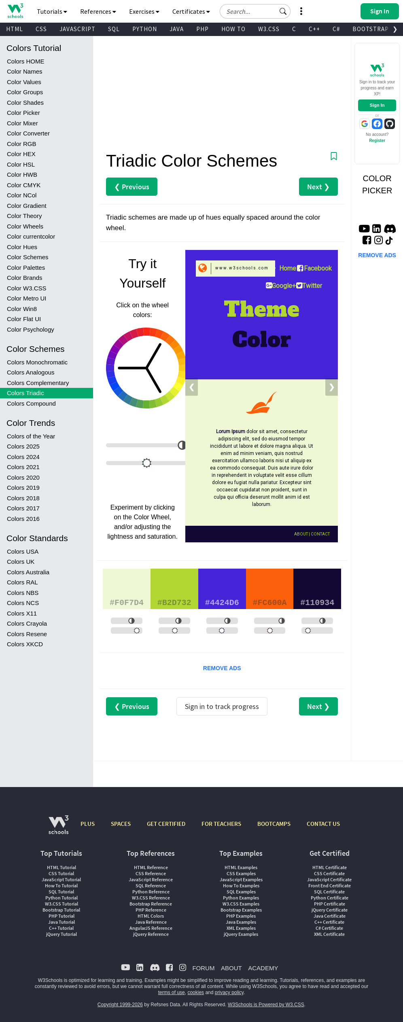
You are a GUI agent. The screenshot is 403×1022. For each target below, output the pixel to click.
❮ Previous (131, 186)
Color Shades (25, 102)
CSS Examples (241, 873)
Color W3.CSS (27, 288)
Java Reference (151, 922)
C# (336, 29)
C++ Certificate (329, 922)
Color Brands (24, 277)
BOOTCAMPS (274, 823)
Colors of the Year (31, 436)
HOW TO (233, 29)
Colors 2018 (23, 498)
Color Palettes (26, 267)
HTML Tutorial (61, 867)
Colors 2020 (23, 477)
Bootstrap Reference (150, 904)
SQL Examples (241, 892)
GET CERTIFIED (166, 823)
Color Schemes (28, 257)
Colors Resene (27, 634)
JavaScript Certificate (329, 879)
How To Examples (241, 885)
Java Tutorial (61, 922)
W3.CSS (269, 29)
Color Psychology (30, 329)
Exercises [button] (144, 11)
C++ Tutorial (61, 928)
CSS (41, 29)
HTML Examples (241, 867)
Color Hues (22, 246)
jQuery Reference (151, 934)
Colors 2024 (23, 456)
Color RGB (21, 143)
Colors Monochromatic (37, 362)
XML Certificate (329, 934)
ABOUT (231, 968)
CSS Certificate (329, 873)
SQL (114, 29)
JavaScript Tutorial (61, 879)
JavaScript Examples (241, 879)
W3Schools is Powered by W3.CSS (266, 1004)
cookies (195, 992)
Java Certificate (330, 916)
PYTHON (144, 29)
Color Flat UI (24, 318)
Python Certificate (329, 898)
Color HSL (21, 164)
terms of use (171, 992)
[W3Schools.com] (58, 829)
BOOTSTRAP (370, 29)
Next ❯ (318, 186)
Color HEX (21, 153)
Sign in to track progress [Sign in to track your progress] (222, 706)
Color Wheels (25, 226)
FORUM (203, 968)
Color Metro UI (27, 298)
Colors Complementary (38, 382)
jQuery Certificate (330, 910)
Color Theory (24, 215)
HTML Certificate (329, 867)
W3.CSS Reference (151, 898)
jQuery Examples (241, 934)
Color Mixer (22, 123)
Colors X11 (22, 613)
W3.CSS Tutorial (61, 904)
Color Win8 (22, 308)
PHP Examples (241, 916)
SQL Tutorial (61, 892)
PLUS (88, 823)
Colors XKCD (25, 644)
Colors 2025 (23, 446)
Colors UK (20, 561)
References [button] (98, 11)
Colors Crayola (27, 623)
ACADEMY (263, 968)
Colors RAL (22, 582)
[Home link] (15, 10)
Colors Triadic (25, 392)
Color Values (24, 81)
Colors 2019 (23, 487)
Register (377, 140)
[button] (283, 11)
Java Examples (241, 922)
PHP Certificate (329, 904)
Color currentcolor (31, 236)
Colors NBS (22, 592)
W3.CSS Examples (241, 904)
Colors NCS (23, 602)
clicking (163, 507)
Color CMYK (23, 185)
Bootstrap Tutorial (61, 910)
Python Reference (151, 892)
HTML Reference (151, 867)
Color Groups (25, 92)
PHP (202, 29)
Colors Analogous (31, 372)
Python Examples (241, 898)
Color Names (24, 71)
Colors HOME (26, 61)
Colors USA (22, 551)
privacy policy (229, 992)
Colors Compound (31, 403)
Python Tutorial (61, 898)
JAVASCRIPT (77, 29)
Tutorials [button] (52, 11)
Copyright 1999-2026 (120, 1004)
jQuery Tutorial (61, 934)
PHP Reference (151, 910)
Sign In (377, 105)
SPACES (121, 823)
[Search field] (255, 11)
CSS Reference (151, 873)
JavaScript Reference (151, 879)
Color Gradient (27, 205)
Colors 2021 (23, 466)
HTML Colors (151, 916)
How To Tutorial (61, 885)
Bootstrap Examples (241, 910)
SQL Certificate (329, 892)
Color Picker (23, 112)
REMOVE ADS (222, 668)
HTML (14, 29)
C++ (314, 29)
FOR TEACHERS (221, 823)
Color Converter (28, 133)
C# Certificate (329, 928)
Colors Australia (28, 572)
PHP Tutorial (61, 916)
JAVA (177, 29)
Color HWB (22, 174)
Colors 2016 (23, 518)
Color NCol (21, 195)
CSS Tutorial (61, 873)
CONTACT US (323, 823)
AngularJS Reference (150, 928)
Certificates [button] (191, 11)
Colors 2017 (23, 508)
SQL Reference (151, 885)
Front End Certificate (329, 885)
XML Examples (241, 928)
